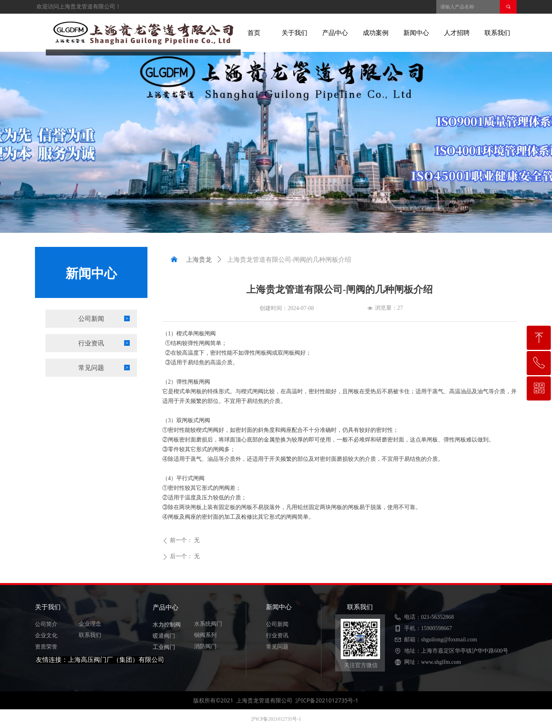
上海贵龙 (199, 259)
